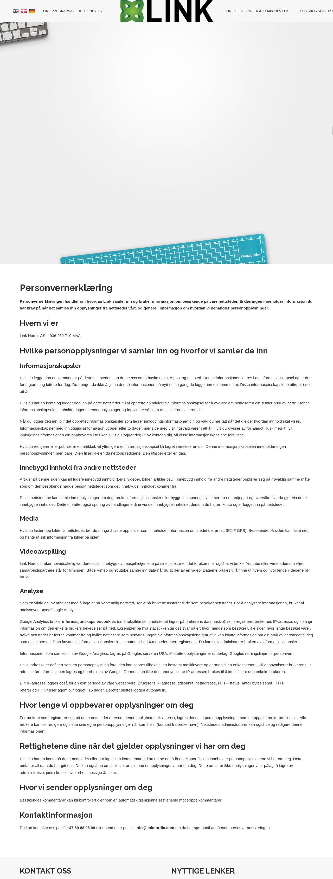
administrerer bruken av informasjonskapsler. (259, 615)
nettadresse (205, 657)
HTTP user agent (52, 663)
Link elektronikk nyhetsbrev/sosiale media (209, 875)
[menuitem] (12, 11)
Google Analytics (65, 583)
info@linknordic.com (155, 801)
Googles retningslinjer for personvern (261, 627)
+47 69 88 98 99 (34, 869)
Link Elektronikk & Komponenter (259, 11)
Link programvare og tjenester (75, 11)
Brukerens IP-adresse (157, 657)
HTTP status (229, 657)
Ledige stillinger (185, 862)
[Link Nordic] (166, 11)
